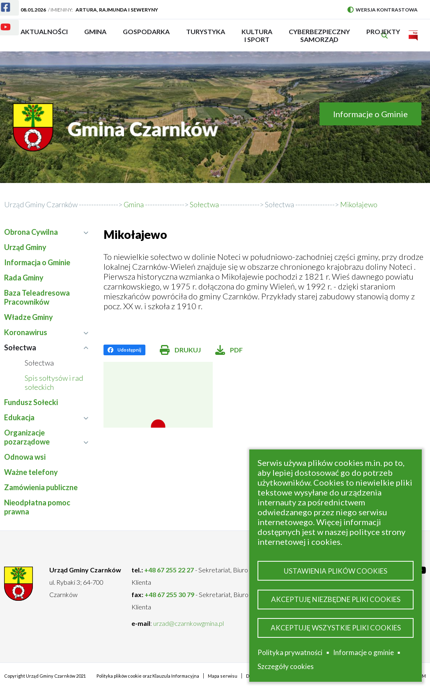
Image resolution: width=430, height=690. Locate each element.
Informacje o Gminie (370, 114)
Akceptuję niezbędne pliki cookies (335, 599)
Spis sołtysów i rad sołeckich (54, 382)
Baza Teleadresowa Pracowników (37, 297)
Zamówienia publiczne (41, 487)
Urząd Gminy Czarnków (41, 204)
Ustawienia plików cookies (335, 571)
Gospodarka (146, 35)
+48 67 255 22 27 (169, 570)
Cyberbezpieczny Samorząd (319, 35)
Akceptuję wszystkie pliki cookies (336, 627)
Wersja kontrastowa (382, 10)
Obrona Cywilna (46, 231)
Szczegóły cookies (286, 666)
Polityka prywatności (290, 652)
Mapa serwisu (222, 675)
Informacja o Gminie (37, 262)
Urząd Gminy (25, 247)
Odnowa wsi (25, 456)
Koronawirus (46, 332)
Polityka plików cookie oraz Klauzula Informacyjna (148, 675)
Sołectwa (279, 204)
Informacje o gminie (363, 653)
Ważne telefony (31, 472)
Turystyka (205, 35)
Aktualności (44, 31)
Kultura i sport (256, 35)
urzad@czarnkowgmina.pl (188, 623)
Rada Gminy (24, 277)
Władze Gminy (28, 317)
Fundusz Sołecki (31, 402)
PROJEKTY (383, 35)
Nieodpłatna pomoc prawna (37, 507)
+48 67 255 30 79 (169, 594)
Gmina (98, 35)
